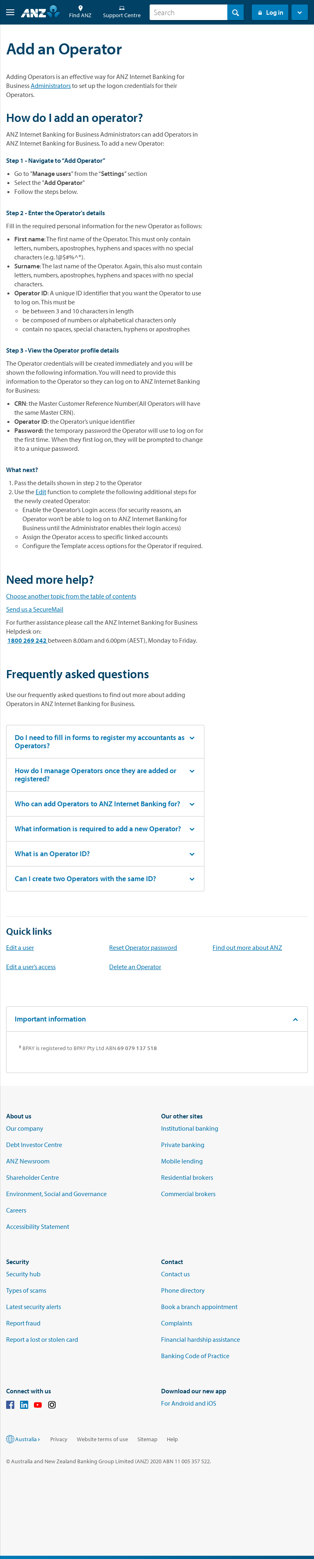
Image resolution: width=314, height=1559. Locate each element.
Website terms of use (102, 1439)
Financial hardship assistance (200, 1339)
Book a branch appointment (199, 1307)
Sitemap (147, 1439)
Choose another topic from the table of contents (71, 596)
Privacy (58, 1439)
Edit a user (20, 947)
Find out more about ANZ (247, 947)
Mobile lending (182, 1161)
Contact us (175, 1274)
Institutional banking (189, 1128)
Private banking (182, 1145)
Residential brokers (187, 1177)
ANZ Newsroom (27, 1161)
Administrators (51, 85)
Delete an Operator (135, 967)
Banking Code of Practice (195, 1356)
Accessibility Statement (37, 1226)
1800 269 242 (27, 640)
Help (172, 1439)
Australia (28, 1439)
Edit (41, 492)
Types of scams (26, 1290)
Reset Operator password (143, 947)
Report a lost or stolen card (42, 1339)
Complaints (176, 1323)
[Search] (197, 12)
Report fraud (23, 1323)
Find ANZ (80, 12)
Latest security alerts (33, 1307)
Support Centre (122, 12)
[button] (7, 12)
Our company (24, 1128)
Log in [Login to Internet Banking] (270, 12)
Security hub (23, 1274)
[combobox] (197, 12)
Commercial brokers (188, 1194)
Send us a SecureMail (34, 609)
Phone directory (183, 1290)
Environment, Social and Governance (56, 1194)
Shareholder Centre (32, 1177)
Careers (16, 1210)
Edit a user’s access (31, 967)
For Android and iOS (188, 1403)
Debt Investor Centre (34, 1145)
